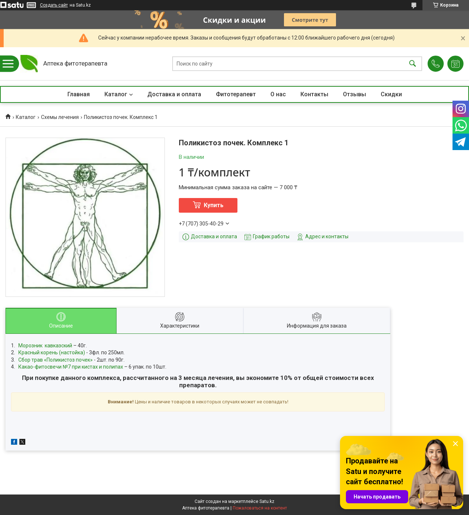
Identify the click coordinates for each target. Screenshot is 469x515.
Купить (214, 205)
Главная (78, 94)
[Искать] (412, 64)
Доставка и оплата (174, 94)
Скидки (391, 94)
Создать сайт (54, 5)
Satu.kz (266, 501)
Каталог (115, 94)
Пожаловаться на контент (260, 508)
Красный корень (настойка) (51, 352)
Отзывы (354, 94)
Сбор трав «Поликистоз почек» (55, 360)
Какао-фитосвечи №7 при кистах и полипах (70, 367)
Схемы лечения (60, 117)
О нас (278, 94)
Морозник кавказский (45, 345)
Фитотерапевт (236, 94)
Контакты (314, 94)
